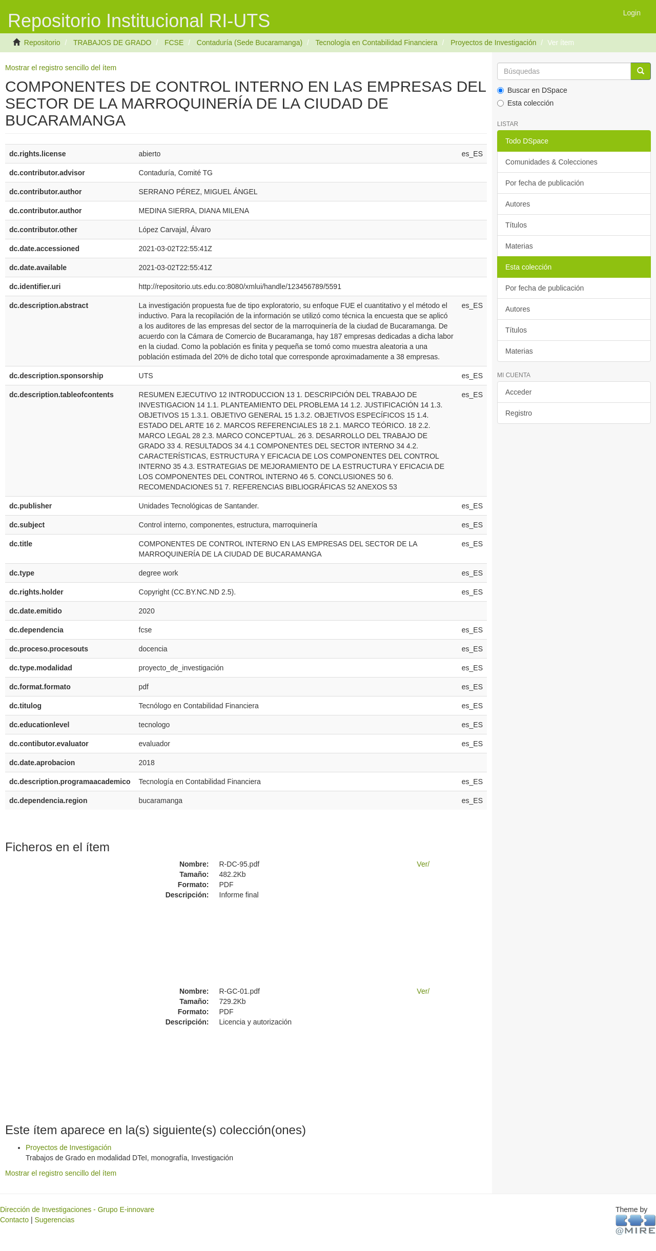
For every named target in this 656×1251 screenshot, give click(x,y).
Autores (517, 204)
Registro (518, 413)
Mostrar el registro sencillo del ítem (60, 68)
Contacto (14, 1220)
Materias (519, 246)
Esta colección (525, 103)
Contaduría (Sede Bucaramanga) (249, 42)
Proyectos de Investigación (493, 42)
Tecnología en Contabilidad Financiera (376, 42)
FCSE (174, 42)
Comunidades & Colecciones (551, 162)
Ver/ (423, 864)
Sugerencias (54, 1220)
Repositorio (42, 42)
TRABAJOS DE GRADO (112, 42)
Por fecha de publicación (544, 183)
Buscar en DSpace (532, 90)
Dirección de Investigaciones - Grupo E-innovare (77, 1209)
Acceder (518, 392)
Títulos (516, 225)
